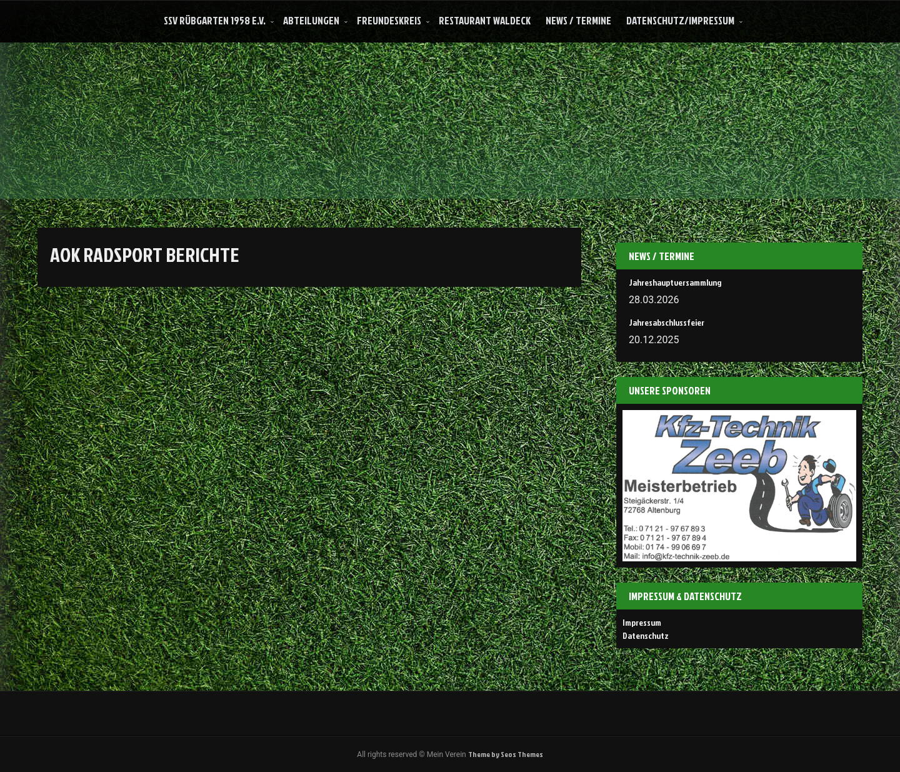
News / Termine (578, 20)
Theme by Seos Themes (505, 754)
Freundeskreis (389, 20)
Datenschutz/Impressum (680, 20)
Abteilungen (311, 20)
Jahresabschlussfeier (666, 322)
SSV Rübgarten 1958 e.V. (215, 20)
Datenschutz (645, 635)
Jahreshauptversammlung (675, 282)
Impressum (641, 622)
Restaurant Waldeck (485, 20)
